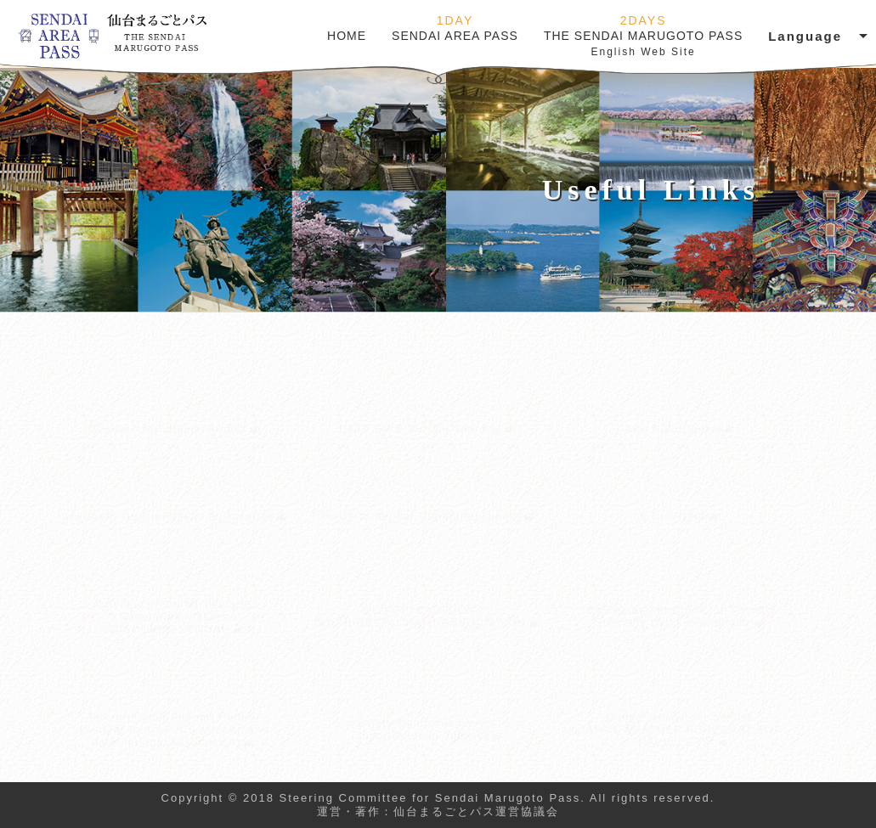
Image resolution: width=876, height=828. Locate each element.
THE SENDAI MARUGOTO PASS (643, 36)
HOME (346, 35)
